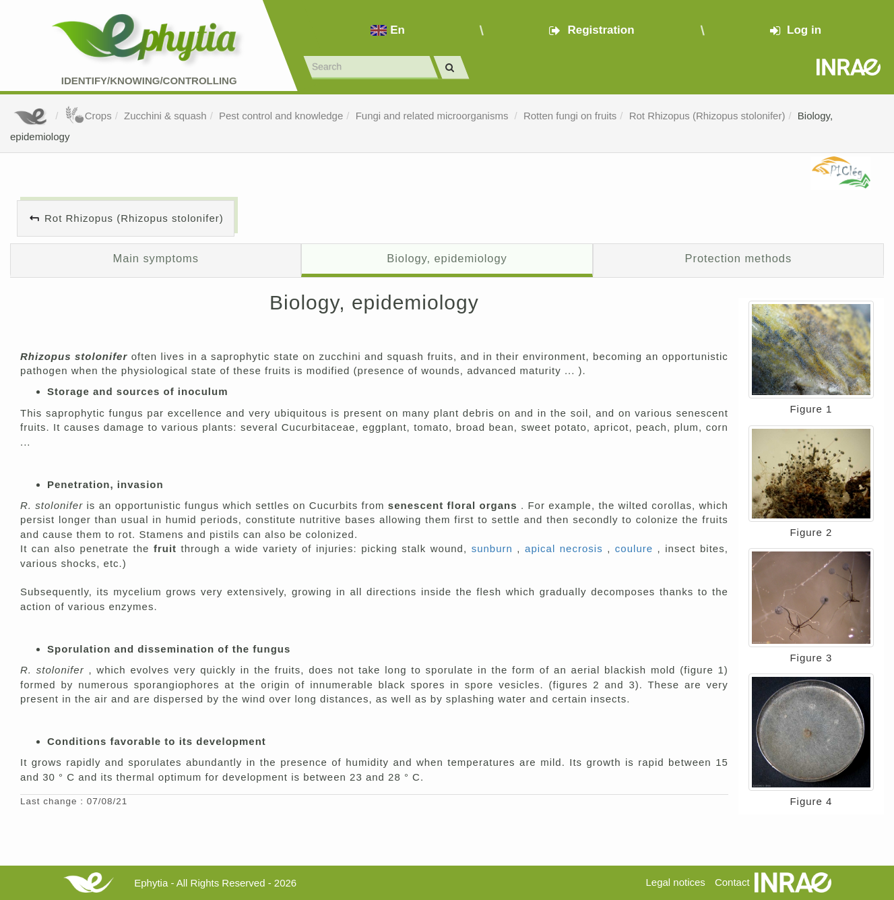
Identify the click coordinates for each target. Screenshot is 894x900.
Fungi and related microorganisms (433, 115)
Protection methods (738, 258)
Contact (732, 882)
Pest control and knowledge (281, 115)
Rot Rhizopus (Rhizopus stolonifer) (707, 115)
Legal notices (675, 882)
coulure (636, 548)
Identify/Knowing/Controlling (149, 80)
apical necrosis (566, 548)
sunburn (494, 548)
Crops (88, 115)
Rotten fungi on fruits (569, 115)
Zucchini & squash (165, 115)
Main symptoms (156, 258)
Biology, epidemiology (447, 258)
